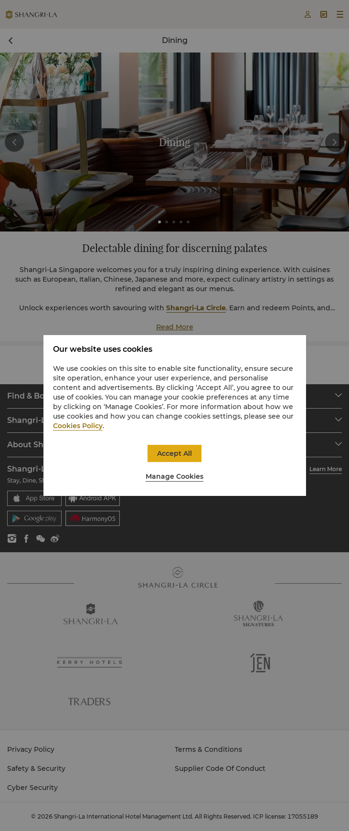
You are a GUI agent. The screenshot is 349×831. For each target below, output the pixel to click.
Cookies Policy (78, 425)
